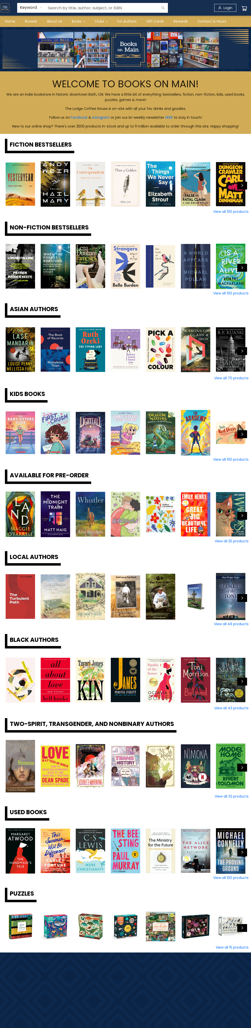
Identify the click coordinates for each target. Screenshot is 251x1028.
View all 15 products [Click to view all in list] (232, 947)
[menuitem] (10, 21)
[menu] (125, 21)
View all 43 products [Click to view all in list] (231, 708)
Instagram (101, 117)
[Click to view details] (20, 184)
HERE (169, 117)
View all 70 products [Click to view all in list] (231, 378)
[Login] (225, 8)
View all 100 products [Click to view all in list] (231, 211)
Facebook (79, 117)
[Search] (163, 8)
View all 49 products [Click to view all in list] (231, 624)
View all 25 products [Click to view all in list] (232, 541)
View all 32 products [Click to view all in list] (232, 796)
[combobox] (31, 7)
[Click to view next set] (242, 186)
